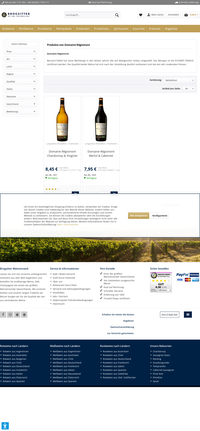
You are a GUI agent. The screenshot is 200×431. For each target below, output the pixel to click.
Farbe (9, 89)
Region (10, 74)
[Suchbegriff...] (92, 15)
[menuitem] (92, 15)
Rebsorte (11, 96)
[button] (5, 425)
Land (9, 66)
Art (8, 59)
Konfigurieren (159, 215)
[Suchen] (117, 15)
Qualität (11, 81)
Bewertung (12, 111)
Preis (9, 51)
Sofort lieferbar (19, 44)
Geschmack (12, 104)
